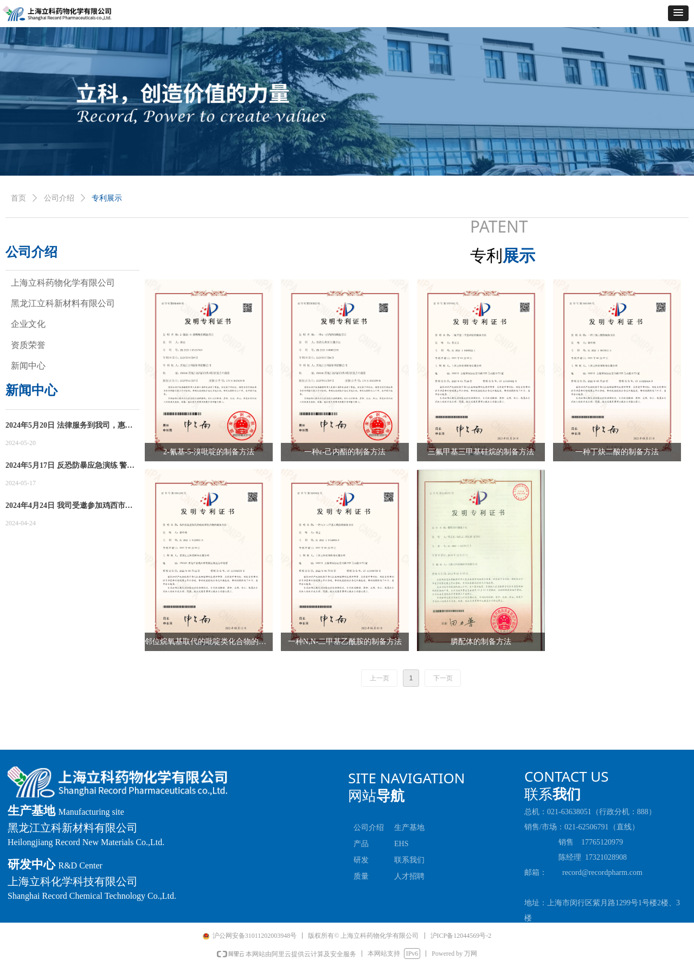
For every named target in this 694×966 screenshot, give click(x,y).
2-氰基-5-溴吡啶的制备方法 (208, 452)
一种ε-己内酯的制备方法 (345, 452)
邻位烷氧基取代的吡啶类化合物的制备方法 (209, 641)
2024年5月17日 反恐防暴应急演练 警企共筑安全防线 (69, 466)
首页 (18, 198)
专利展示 (107, 198)
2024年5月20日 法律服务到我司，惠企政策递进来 (69, 426)
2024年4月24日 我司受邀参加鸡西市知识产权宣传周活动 (69, 506)
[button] (678, 13)
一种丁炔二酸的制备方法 (617, 452)
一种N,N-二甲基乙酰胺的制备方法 (345, 641)
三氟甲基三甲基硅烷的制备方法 (481, 452)
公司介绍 (59, 198)
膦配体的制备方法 (481, 641)
